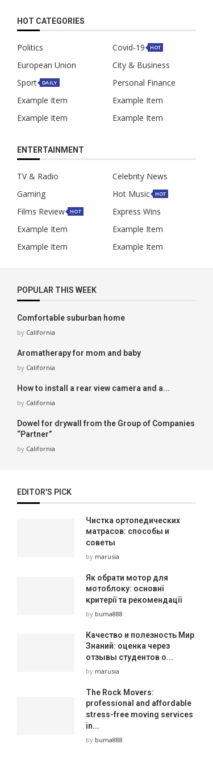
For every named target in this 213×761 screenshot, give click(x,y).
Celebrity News (140, 176)
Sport (27, 83)
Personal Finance (144, 83)
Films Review (41, 212)
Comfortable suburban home (71, 317)
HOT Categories (51, 21)
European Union (46, 65)
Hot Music (131, 194)
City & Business (141, 65)
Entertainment (50, 150)
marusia (107, 556)
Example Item (42, 100)
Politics (30, 48)
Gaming (31, 194)
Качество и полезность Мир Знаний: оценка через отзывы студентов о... (140, 646)
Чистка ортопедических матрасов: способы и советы (133, 531)
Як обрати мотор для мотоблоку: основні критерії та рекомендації (134, 588)
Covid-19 (128, 48)
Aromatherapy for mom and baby (79, 353)
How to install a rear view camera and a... (93, 388)
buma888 (109, 613)
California (40, 332)
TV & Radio (38, 176)
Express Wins (136, 212)
